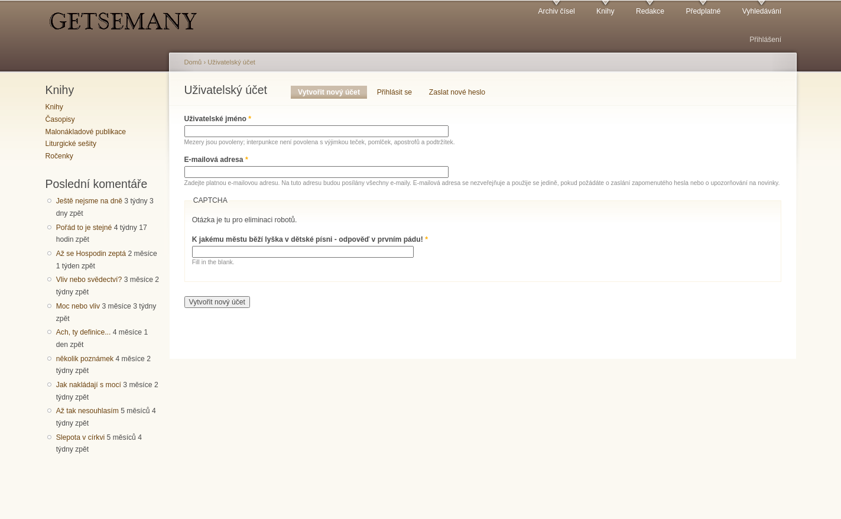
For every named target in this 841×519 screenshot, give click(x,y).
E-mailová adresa (216, 159)
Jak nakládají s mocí (88, 385)
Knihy (605, 11)
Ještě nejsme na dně (89, 201)
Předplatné (703, 11)
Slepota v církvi (80, 437)
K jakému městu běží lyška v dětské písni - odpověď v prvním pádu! (310, 239)
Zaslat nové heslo (457, 92)
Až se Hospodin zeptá (91, 253)
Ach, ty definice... (83, 332)
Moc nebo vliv (78, 306)
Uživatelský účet (231, 62)
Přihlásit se (394, 92)
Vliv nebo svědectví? (89, 279)
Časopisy (60, 119)
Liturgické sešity (71, 144)
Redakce (650, 11)
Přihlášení (765, 39)
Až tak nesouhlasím (87, 411)
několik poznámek (84, 359)
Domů (193, 62)
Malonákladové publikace (86, 132)
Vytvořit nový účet (332, 92)
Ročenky (59, 156)
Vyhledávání (761, 11)
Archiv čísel (556, 11)
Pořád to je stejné (84, 227)
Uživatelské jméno (218, 119)
